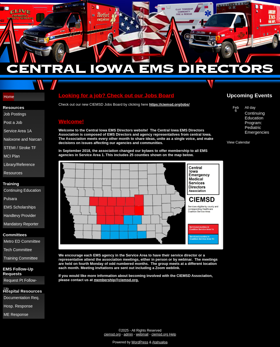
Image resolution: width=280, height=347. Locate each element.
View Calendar (238, 142)
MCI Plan (12, 156)
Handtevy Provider (20, 215)
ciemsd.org (112, 334)
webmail (142, 334)
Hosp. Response (18, 306)
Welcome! (71, 121)
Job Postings (15, 114)
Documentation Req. (21, 297)
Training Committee (21, 258)
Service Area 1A (18, 131)
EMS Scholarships (20, 207)
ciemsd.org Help (163, 334)
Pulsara (10, 198)
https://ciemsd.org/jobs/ (169, 104)
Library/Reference (19, 164)
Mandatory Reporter (21, 224)
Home (9, 96)
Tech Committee (18, 249)
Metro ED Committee (22, 241)
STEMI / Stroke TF (20, 147)
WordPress (139, 342)
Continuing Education (22, 190)
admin (128, 334)
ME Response (16, 314)
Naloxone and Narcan (22, 139)
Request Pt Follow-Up (20, 281)
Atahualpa (159, 342)
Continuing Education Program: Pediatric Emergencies (257, 123)
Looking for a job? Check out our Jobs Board (116, 95)
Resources (13, 173)
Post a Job (13, 122)
